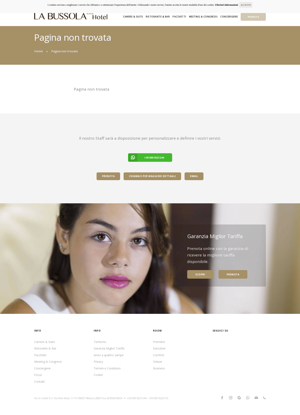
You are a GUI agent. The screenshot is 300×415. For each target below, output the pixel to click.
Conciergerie (229, 16)
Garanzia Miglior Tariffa (109, 348)
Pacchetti (179, 16)
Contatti (39, 381)
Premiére (159, 342)
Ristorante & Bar (158, 16)
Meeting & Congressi (203, 16)
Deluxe (157, 362)
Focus (38, 375)
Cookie (98, 375)
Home (38, 51)
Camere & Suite (133, 16)
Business (159, 368)
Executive (159, 348)
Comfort (158, 355)
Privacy (98, 362)
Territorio (100, 342)
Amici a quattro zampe (109, 355)
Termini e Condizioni (107, 368)
